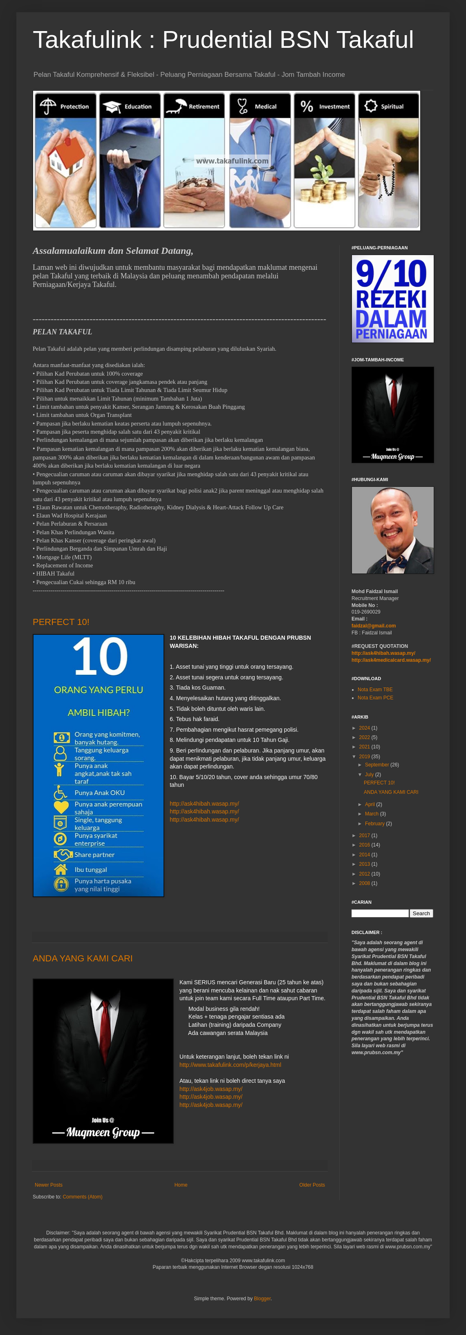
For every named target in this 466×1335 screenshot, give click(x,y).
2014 (365, 855)
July (370, 774)
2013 (365, 864)
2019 (365, 756)
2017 (365, 835)
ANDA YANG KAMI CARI (83, 958)
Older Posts (312, 1185)
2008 (365, 883)
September (377, 765)
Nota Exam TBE (375, 689)
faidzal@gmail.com (374, 626)
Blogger (262, 1298)
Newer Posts (49, 1185)
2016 (365, 845)
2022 (365, 737)
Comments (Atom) (82, 1197)
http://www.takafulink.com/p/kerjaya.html (230, 1065)
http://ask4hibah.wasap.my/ (204, 803)
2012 (365, 874)
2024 (365, 728)
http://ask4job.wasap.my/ (210, 1089)
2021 (365, 747)
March (372, 814)
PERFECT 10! (61, 622)
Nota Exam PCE (375, 698)
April (370, 804)
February (375, 824)
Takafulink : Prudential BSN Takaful (223, 39)
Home (181, 1185)
